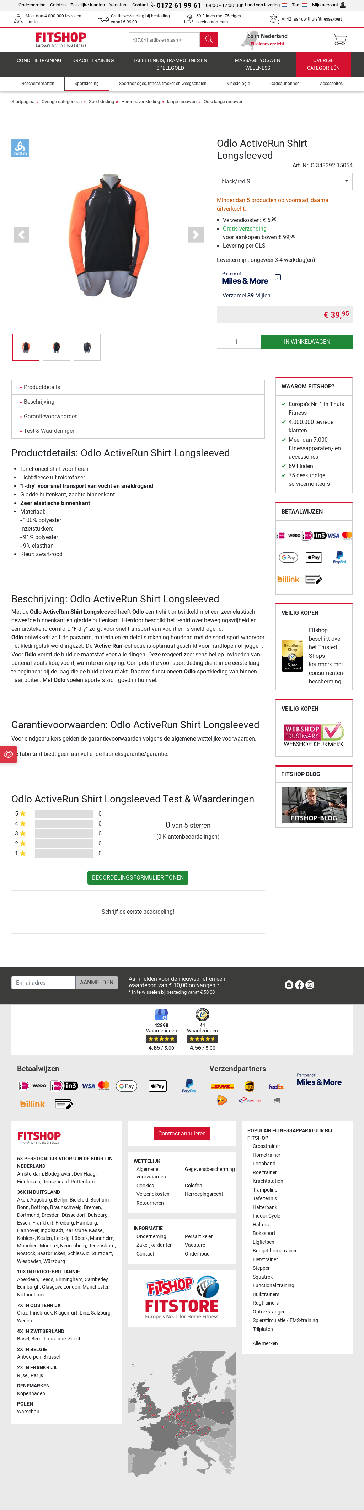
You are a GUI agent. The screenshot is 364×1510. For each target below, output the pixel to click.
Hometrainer (266, 1155)
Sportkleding (101, 106)
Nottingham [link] (30, 1295)
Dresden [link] (51, 1215)
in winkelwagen (307, 346)
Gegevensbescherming (206, 1169)
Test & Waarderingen (50, 435)
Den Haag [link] (85, 1174)
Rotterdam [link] (83, 1182)
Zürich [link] (75, 1339)
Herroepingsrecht (204, 1195)
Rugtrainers (266, 1303)
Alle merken (265, 1343)
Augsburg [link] (41, 1200)
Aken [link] (22, 1200)
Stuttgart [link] (102, 1254)
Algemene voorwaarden (151, 1173)
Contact (140, 4)
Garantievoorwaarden (51, 421)
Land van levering (266, 4)
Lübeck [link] (80, 1238)
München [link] (27, 1246)
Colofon (58, 4)
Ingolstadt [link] (52, 1230)
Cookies (145, 1186)
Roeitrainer (265, 1173)
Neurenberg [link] (73, 1246)
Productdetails (42, 392)
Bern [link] (36, 1339)
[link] (288, 541)
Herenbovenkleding (140, 106)
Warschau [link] (28, 1412)
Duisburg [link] (98, 1215)
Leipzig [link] (62, 1238)
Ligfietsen (263, 1242)
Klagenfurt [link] (65, 1313)
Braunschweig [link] (66, 1208)
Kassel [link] (96, 1230)
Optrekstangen (269, 1312)
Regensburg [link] (101, 1246)
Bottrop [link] (39, 1208)
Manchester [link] (95, 1287)
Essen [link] (23, 1223)
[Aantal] (239, 347)
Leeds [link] (46, 1280)
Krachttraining (93, 66)
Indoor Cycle (266, 1216)
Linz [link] (84, 1313)
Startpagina (22, 106)
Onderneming (32, 4)
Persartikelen (199, 1237)
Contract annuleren (182, 1133)
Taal (300, 4)
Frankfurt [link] (42, 1223)
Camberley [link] (96, 1280)
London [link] (71, 1287)
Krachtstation (268, 1181)
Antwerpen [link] (29, 1357)
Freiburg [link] (64, 1223)
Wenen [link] (24, 1321)
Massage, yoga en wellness (257, 69)
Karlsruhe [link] (76, 1230)
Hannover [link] (27, 1230)
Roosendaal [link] (55, 1182)
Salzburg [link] (101, 1313)
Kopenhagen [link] (31, 1394)
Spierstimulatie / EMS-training (285, 1320)
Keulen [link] (44, 1238)
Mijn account (329, 4)
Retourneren (150, 1203)
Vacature (118, 4)
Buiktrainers (266, 1294)
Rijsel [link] (22, 1375)
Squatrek (263, 1277)
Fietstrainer (265, 1260)
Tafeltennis (265, 1199)
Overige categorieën (323, 69)
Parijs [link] (37, 1375)
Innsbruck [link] (41, 1313)
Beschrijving (39, 406)
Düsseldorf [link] (74, 1215)
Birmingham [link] (68, 1280)
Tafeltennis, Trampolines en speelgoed (170, 69)
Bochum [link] (99, 1200)
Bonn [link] (23, 1208)
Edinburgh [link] (28, 1287)
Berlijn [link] (61, 1200)
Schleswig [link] (79, 1254)
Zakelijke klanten (87, 4)
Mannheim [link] (101, 1238)
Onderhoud (197, 1254)
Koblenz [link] (26, 1238)
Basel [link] (23, 1339)
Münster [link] (49, 1246)
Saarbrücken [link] (51, 1254)
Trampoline (265, 1190)
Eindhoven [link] (28, 1182)
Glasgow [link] (51, 1287)
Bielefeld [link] (79, 1200)
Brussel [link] (51, 1357)
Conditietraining (39, 66)
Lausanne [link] (55, 1339)
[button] (25, 352)
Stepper (261, 1268)
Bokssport (264, 1233)
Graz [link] (22, 1313)
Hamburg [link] (86, 1223)
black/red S (235, 186)
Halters (261, 1225)
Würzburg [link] (54, 1261)
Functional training (273, 1286)
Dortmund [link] (28, 1215)
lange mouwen (182, 106)
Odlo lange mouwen (223, 106)
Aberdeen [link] (27, 1280)
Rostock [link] (26, 1254)
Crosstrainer (266, 1147)
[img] (278, 282)
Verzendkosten (153, 1195)
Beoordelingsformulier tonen (138, 882)
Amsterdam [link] (30, 1174)
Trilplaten (263, 1329)
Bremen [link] (92, 1208)
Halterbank (265, 1207)
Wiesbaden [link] (29, 1261)
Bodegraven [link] (58, 1174)
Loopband (264, 1164)
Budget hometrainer (275, 1251)
